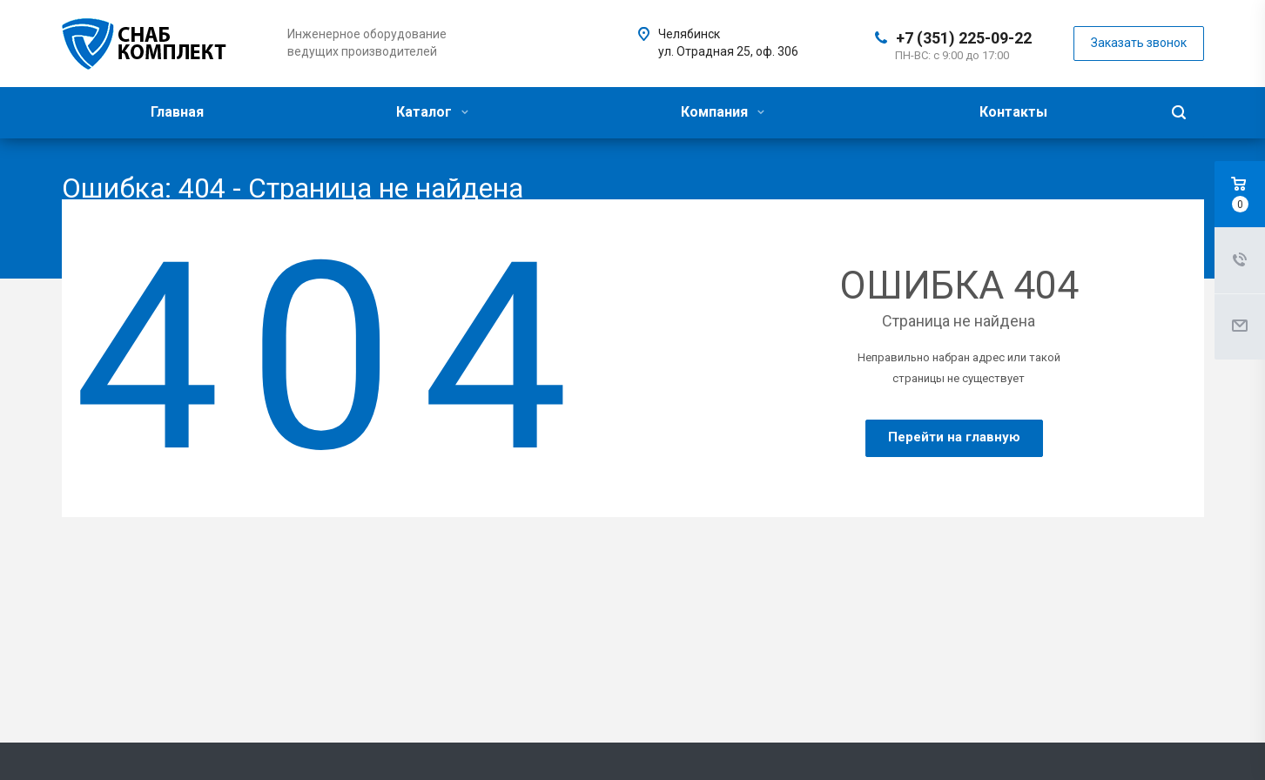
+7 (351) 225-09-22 (964, 38)
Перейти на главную (954, 437)
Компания (722, 112)
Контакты (1013, 112)
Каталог (432, 112)
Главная (177, 112)
